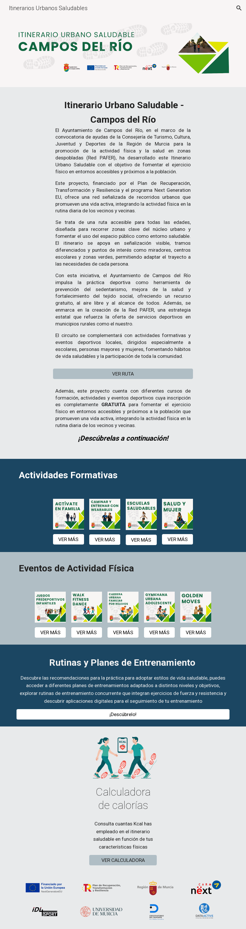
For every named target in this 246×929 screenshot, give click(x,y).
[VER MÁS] (68, 539)
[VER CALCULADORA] (123, 860)
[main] (123, 231)
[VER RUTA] (123, 373)
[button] (239, 8)
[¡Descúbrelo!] (123, 714)
